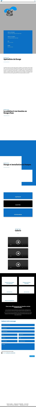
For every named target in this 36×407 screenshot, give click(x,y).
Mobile (9, 45)
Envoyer (32, 356)
